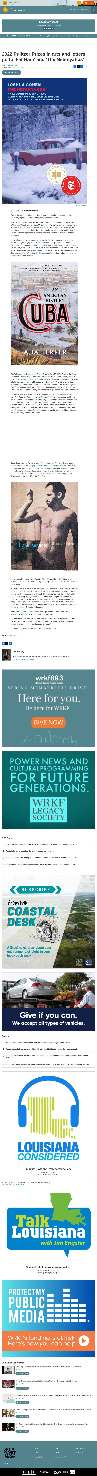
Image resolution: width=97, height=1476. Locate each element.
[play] (5, 10)
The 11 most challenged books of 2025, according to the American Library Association (41, 844)
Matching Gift (7, 1182)
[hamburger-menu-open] (5, 3)
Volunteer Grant (23, 1182)
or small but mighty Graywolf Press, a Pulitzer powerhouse (43, 466)
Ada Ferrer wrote (44, 397)
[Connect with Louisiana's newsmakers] (48, 1226)
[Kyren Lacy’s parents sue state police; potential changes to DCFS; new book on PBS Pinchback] (8, 1370)
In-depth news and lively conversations (48, 1169)
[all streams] (94, 10)
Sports (5, 1036)
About (36, 1448)
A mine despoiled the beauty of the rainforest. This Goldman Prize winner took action (41, 858)
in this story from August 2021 (22, 591)
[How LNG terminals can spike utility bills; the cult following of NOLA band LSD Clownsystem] (8, 1384)
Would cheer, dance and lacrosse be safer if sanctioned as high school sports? (38, 1043)
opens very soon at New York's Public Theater (46, 245)
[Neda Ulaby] (6, 655)
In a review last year (35, 250)
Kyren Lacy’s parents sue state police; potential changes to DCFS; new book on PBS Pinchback (48, 1367)
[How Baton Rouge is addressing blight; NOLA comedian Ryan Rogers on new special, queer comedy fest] (8, 1427)
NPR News (12, 635)
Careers (57, 1452)
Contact (37, 1452)
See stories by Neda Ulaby (23, 660)
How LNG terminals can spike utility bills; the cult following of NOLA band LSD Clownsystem (46, 1381)
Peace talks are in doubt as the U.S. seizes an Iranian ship (30, 851)
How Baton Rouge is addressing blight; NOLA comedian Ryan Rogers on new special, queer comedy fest (51, 1424)
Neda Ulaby (13, 65)
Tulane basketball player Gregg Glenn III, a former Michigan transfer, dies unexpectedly (42, 1049)
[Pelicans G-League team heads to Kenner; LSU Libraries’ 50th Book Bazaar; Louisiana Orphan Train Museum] (8, 1413)
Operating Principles (81, 1448)
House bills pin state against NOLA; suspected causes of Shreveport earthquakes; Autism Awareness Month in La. (54, 1395)
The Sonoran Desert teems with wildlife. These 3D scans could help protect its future (41, 864)
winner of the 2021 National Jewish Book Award (30, 228)
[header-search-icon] (79, 3)
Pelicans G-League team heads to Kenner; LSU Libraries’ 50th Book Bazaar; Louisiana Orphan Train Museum (53, 1410)
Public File (58, 1448)
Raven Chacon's (26, 612)
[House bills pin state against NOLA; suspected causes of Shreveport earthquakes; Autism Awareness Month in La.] (8, 1398)
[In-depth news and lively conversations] (48, 1118)
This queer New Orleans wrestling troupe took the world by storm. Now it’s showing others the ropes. (48, 1064)
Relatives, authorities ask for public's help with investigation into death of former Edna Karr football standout (47, 1057)
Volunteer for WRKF (61, 1457)
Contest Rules (79, 1452)
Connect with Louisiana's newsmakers (48, 1267)
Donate (89, 3)
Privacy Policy (39, 1457)
